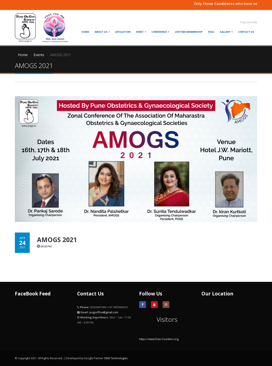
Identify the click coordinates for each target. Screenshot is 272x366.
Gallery (225, 31)
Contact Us (246, 31)
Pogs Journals (248, 22)
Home (85, 31)
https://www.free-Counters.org (158, 339)
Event (140, 31)
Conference (159, 31)
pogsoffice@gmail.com (103, 312)
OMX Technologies (116, 358)
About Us (101, 31)
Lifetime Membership (189, 31)
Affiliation (122, 31)
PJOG (211, 31)
